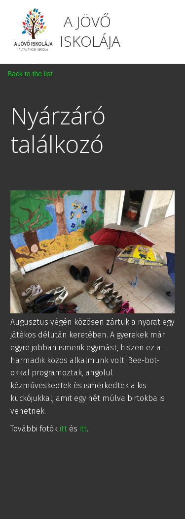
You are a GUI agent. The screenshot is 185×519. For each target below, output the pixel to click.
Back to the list (29, 74)
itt (63, 428)
